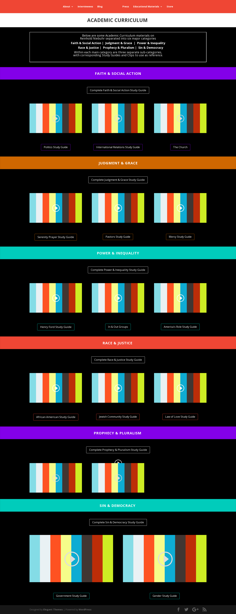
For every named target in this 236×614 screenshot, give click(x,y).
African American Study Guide (55, 417)
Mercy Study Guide (180, 237)
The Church (180, 147)
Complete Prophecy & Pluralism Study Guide (118, 450)
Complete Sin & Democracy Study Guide (118, 522)
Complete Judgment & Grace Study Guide (118, 180)
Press (125, 6)
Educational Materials (146, 6)
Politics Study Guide (56, 147)
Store (170, 6)
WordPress (85, 609)
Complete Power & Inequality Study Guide (118, 270)
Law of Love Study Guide (180, 416)
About (66, 6)
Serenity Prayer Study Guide (56, 237)
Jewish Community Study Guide (118, 416)
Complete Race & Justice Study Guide (118, 360)
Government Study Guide (71, 596)
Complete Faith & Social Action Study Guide (118, 90)
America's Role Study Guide (180, 327)
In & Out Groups (118, 327)
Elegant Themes (53, 609)
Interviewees (85, 6)
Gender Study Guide (165, 596)
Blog (100, 6)
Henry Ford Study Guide (55, 327)
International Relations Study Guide (118, 147)
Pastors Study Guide (118, 237)
